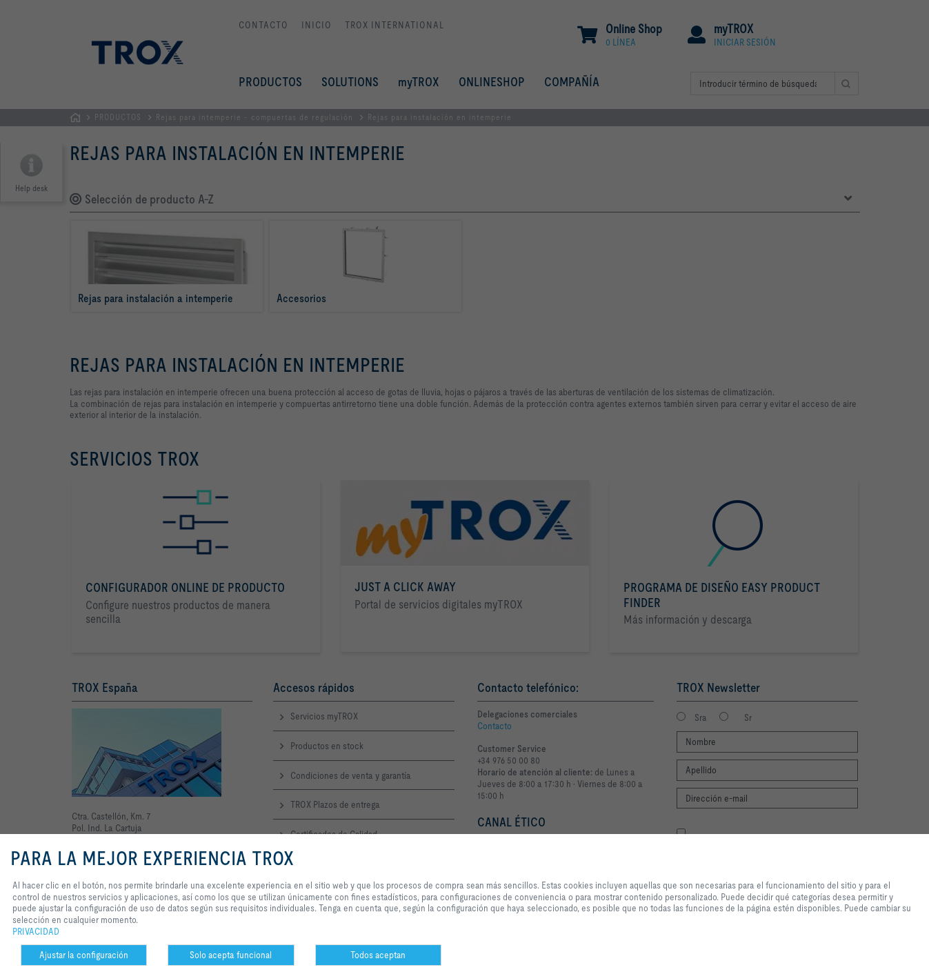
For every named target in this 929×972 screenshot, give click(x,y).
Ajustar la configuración (83, 954)
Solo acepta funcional (231, 954)
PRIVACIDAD (35, 931)
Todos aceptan (378, 954)
